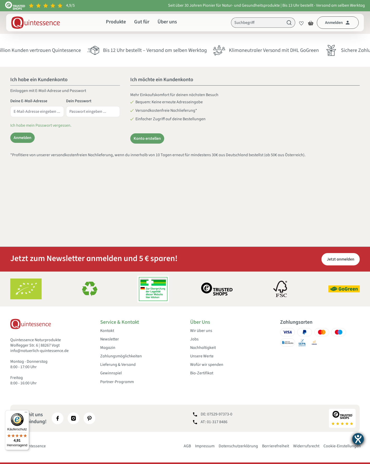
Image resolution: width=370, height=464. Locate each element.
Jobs (194, 339)
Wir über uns (201, 330)
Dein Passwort (78, 101)
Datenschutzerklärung (238, 446)
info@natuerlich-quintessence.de (39, 351)
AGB (187, 446)
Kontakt (107, 330)
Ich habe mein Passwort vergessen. (40, 125)
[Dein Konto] (338, 22)
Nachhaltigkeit (203, 347)
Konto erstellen (147, 138)
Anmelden (22, 138)
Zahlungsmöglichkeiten (121, 356)
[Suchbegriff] (257, 22)
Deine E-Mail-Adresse (28, 101)
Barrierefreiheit (275, 446)
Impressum (205, 446)
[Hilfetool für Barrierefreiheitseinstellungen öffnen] (358, 439)
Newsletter (109, 339)
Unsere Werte (202, 356)
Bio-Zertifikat (201, 373)
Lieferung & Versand (118, 364)
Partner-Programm (117, 382)
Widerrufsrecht (306, 446)
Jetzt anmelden (340, 259)
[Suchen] (289, 22)
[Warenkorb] (310, 22)
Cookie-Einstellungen (342, 446)
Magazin (107, 347)
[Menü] (26, 413)
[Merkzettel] (299, 22)
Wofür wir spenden (206, 364)
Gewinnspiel (111, 373)
